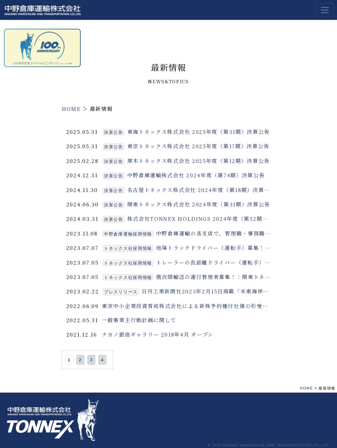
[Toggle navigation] (325, 9)
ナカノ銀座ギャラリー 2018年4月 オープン (157, 334)
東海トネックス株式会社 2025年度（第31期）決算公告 (198, 131)
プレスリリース (121, 292)
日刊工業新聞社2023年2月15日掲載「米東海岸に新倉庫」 (217, 291)
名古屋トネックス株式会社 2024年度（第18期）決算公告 (201, 190)
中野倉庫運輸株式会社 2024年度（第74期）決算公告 (196, 175)
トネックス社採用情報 (128, 248)
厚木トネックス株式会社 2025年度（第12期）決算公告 (198, 160)
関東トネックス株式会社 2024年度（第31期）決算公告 (198, 204)
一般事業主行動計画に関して (139, 320)
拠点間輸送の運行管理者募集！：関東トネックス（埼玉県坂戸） (239, 276)
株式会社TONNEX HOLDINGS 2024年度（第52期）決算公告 (209, 218)
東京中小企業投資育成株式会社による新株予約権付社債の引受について (193, 306)
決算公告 (113, 132)
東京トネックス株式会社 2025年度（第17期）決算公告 (198, 146)
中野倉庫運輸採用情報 (128, 234)
